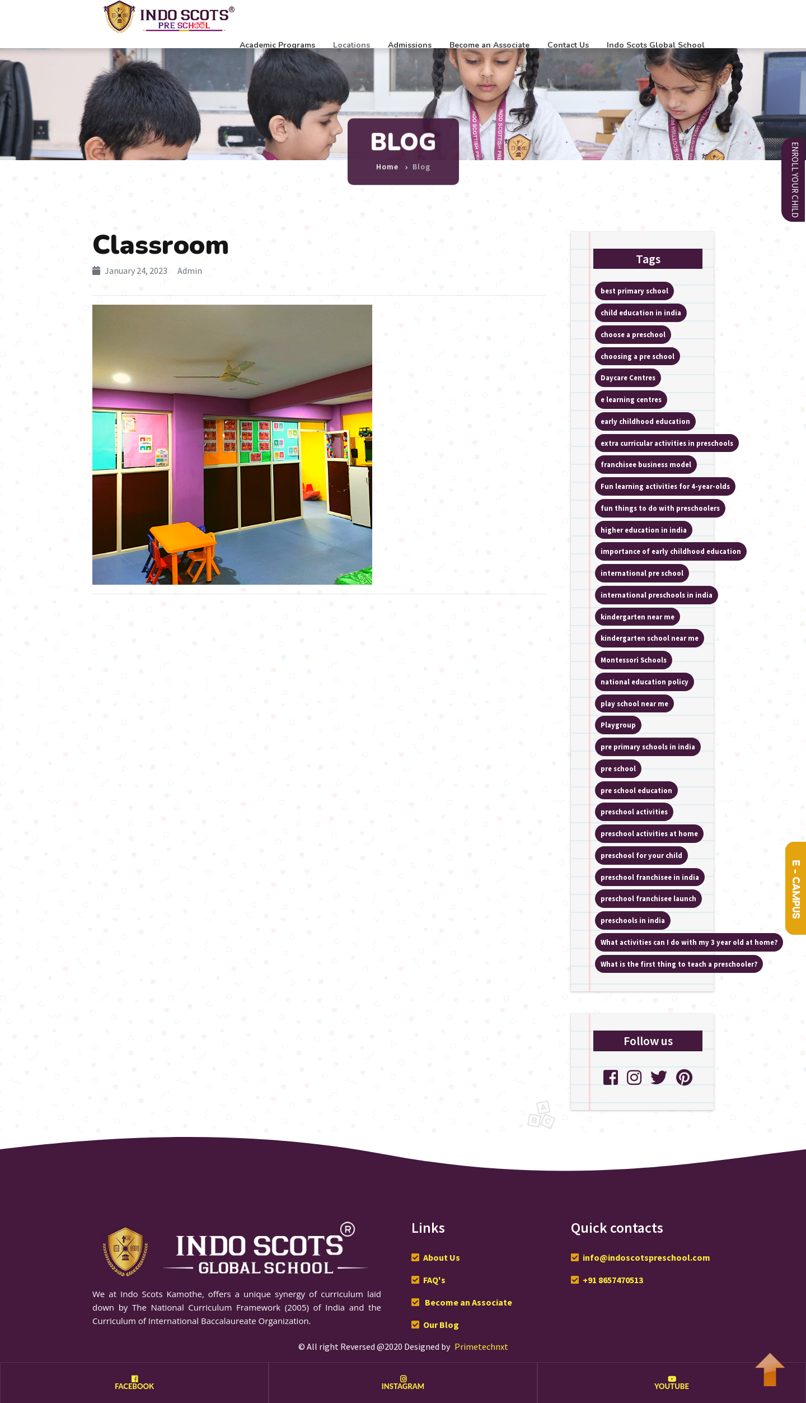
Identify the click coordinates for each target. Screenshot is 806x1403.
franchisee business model (646, 464)
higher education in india (644, 529)
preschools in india (633, 920)
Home (387, 161)
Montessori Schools (634, 659)
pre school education (636, 790)
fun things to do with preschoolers (660, 508)
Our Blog (441, 1324)
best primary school (634, 290)
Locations (351, 45)
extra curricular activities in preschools (667, 443)
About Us (441, 1257)
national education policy (644, 681)
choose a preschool (633, 334)
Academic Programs (277, 45)
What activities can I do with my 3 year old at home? (689, 942)
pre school (618, 768)
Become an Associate (489, 45)
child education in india (641, 312)
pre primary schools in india (648, 746)
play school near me (634, 703)
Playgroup (618, 724)
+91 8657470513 (613, 1279)
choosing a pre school (637, 356)
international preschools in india (657, 594)
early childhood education (645, 421)
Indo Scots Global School (656, 45)
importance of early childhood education (671, 551)
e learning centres (631, 399)
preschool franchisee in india (650, 877)
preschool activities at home (649, 833)
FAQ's (434, 1279)
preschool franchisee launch (648, 898)
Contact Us (568, 45)
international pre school (642, 572)
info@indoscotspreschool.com (646, 1257)
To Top (769, 1363)
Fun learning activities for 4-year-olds (665, 486)
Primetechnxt (481, 1346)
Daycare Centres (628, 377)
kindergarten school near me (650, 637)
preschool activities (634, 811)
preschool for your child (641, 855)
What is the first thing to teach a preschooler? (679, 963)
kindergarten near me (637, 616)
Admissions (410, 45)
